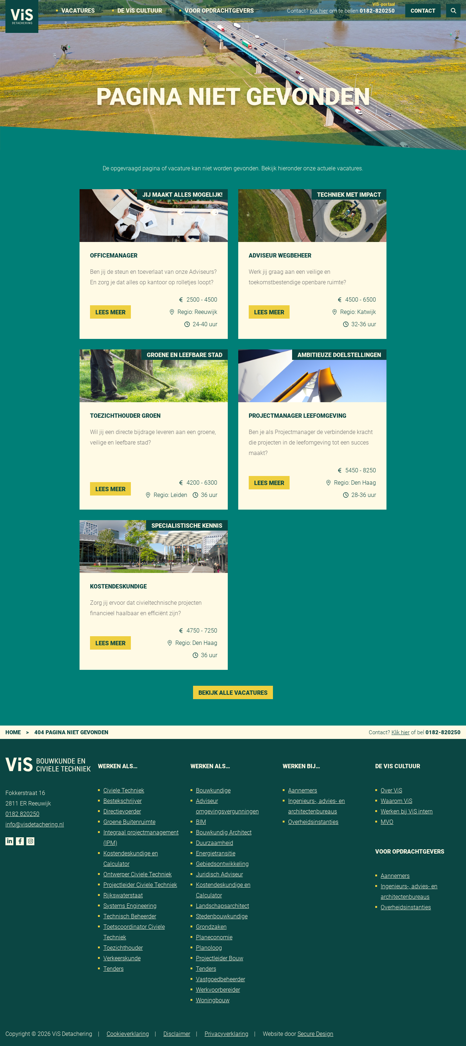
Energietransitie (215, 853)
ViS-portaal (383, 4)
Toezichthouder (123, 947)
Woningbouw (213, 1000)
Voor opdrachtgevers (219, 10)
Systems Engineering (130, 905)
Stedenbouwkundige (222, 916)
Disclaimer (176, 1033)
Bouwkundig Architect (224, 832)
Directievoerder (122, 811)
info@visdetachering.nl (34, 824)
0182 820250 (22, 813)
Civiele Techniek (123, 790)
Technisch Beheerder (129, 916)
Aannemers (302, 790)
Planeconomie (214, 937)
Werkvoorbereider (218, 989)
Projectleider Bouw (219, 958)
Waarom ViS (396, 800)
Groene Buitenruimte (129, 821)
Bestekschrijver (122, 800)
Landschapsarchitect (222, 905)
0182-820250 (377, 10)
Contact (423, 10)
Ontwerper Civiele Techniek (137, 874)
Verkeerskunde (122, 958)
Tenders (113, 968)
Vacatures (78, 10)
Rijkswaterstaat (123, 895)
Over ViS (391, 790)
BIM (201, 821)
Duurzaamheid (214, 842)
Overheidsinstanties (313, 821)
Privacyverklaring (226, 1033)
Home (13, 732)
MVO (387, 821)
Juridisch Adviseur (219, 874)
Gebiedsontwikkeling (222, 863)
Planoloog (209, 947)
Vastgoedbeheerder (220, 979)
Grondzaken (211, 926)
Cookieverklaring (128, 1033)
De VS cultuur (139, 10)
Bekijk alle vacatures (233, 692)
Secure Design (315, 1033)
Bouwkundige (213, 790)
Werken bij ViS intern (407, 811)
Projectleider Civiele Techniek (140, 884)
